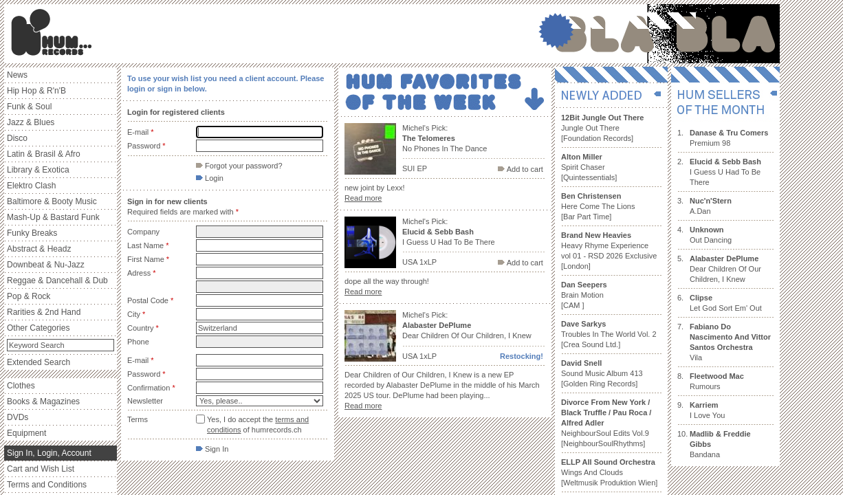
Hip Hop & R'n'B (36, 91)
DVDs (17, 417)
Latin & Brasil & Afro (43, 154)
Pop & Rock (28, 296)
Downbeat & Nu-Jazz (46, 265)
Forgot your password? (239, 166)
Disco (17, 138)
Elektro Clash (31, 185)
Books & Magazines (43, 401)
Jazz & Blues (30, 122)
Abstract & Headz (39, 249)
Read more (363, 198)
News (17, 75)
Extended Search (38, 362)
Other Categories (38, 328)
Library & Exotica (38, 170)
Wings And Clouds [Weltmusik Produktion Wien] (609, 472)
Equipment (26, 433)
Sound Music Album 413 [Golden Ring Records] (602, 373)
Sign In (212, 449)
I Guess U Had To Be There (725, 171)
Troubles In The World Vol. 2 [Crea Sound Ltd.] (609, 334)
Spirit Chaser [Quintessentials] (589, 167)
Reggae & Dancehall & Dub (57, 280)
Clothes (21, 385)
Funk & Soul (29, 106)
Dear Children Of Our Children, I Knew (725, 268)
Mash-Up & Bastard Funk (53, 217)
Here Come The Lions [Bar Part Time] (598, 206)
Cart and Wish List (40, 469)
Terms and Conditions (47, 485)
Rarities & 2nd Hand (43, 312)
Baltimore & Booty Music (52, 201)
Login (209, 178)
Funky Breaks (32, 233)
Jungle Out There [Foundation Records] (602, 127)
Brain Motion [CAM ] (584, 294)
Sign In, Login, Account (49, 453)
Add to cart (520, 169)
